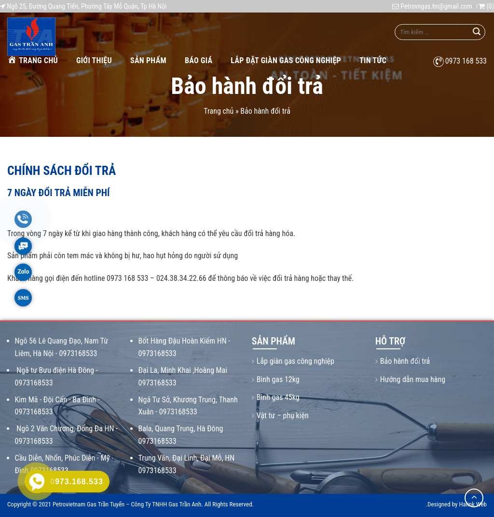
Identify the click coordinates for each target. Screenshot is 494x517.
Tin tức (372, 60)
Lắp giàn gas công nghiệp (295, 361)
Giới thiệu (94, 60)
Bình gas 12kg (278, 379)
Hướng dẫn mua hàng (412, 379)
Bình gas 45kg (278, 397)
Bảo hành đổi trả (405, 361)
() (486, 6)
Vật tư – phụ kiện (283, 415)
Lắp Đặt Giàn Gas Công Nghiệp (286, 60)
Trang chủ (32, 60)
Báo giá (198, 60)
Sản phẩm (148, 60)
